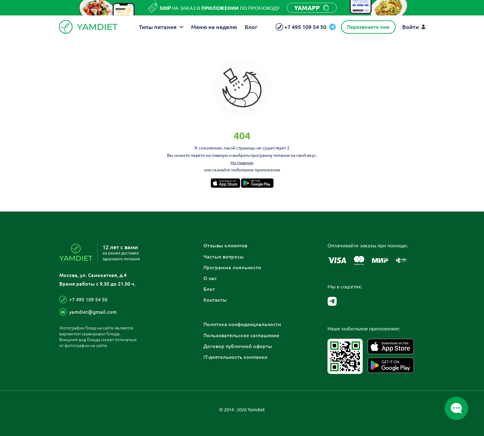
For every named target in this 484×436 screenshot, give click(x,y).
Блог (251, 26)
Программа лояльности (232, 267)
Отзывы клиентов (225, 245)
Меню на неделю (214, 26)
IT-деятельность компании (235, 356)
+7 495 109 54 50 (88, 299)
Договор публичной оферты (237, 345)
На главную (242, 162)
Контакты (215, 299)
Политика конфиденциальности (242, 324)
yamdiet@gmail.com (93, 311)
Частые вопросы (223, 256)
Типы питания (161, 26)
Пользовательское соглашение (241, 335)
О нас (210, 278)
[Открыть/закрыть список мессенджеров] (456, 408)
